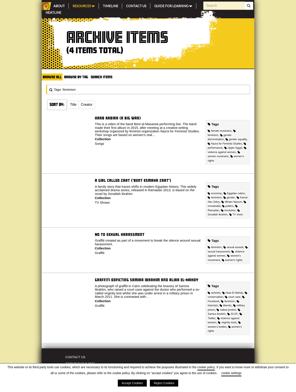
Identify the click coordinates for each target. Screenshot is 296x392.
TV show (236, 214)
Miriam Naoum (231, 201)
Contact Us (136, 5)
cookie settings (231, 373)
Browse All (52, 77)
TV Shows (102, 202)
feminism (214, 197)
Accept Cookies (132, 383)
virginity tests (227, 322)
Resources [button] (84, 5)
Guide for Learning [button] (173, 5)
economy (215, 193)
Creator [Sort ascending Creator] (86, 104)
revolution (228, 210)
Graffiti (99, 253)
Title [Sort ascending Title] (73, 104)
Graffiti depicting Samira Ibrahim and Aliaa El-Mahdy (146, 280)
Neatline (53, 11)
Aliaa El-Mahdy (232, 292)
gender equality (236, 139)
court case (232, 296)
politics (227, 206)
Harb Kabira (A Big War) (118, 118)
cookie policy (206, 367)
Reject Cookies (164, 383)
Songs (99, 143)
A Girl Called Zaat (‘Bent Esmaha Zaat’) (133, 180)
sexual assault (233, 247)
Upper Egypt (233, 147)
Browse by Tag (76, 77)
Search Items (101, 77)
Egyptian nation (234, 193)
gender (229, 197)
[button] (73, 105)
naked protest (226, 309)
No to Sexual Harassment (120, 234)
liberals (225, 305)
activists (214, 292)
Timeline (110, 5)
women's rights (232, 260)
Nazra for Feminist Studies (225, 143)
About (59, 5)
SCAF (232, 313)
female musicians (219, 130)
